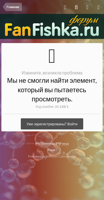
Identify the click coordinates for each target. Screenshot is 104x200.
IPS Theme (43, 143)
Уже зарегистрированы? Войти (52, 124)
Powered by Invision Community (52, 156)
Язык (52, 150)
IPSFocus (62, 143)
